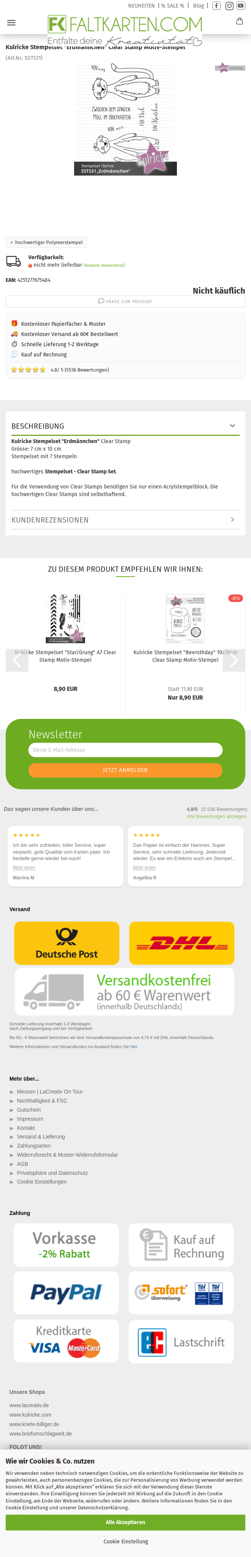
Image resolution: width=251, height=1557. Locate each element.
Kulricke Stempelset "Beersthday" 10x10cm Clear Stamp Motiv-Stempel (185, 656)
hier (133, 1046)
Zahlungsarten (34, 1146)
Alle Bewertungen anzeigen (216, 816)
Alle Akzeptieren (125, 1522)
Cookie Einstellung (126, 1541)
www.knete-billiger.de (34, 1424)
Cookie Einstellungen (42, 1182)
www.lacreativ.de (29, 1405)
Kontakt (26, 1128)
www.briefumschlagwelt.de (40, 1434)
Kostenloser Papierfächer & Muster (63, 324)
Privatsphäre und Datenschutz (52, 1173)
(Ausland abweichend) (104, 265)
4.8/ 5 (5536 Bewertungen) (60, 369)
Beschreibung (37, 426)
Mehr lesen (24, 867)
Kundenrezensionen (50, 519)
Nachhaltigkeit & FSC (42, 1101)
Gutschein (29, 1110)
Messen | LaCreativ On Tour (50, 1092)
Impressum (30, 1119)
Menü (11, 22)
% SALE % (172, 6)
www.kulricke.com (30, 1415)
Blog (198, 6)
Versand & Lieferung (41, 1137)
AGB (22, 1164)
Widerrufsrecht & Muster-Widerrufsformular (67, 1155)
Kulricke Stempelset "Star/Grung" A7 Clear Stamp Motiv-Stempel (65, 656)
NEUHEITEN (141, 6)
